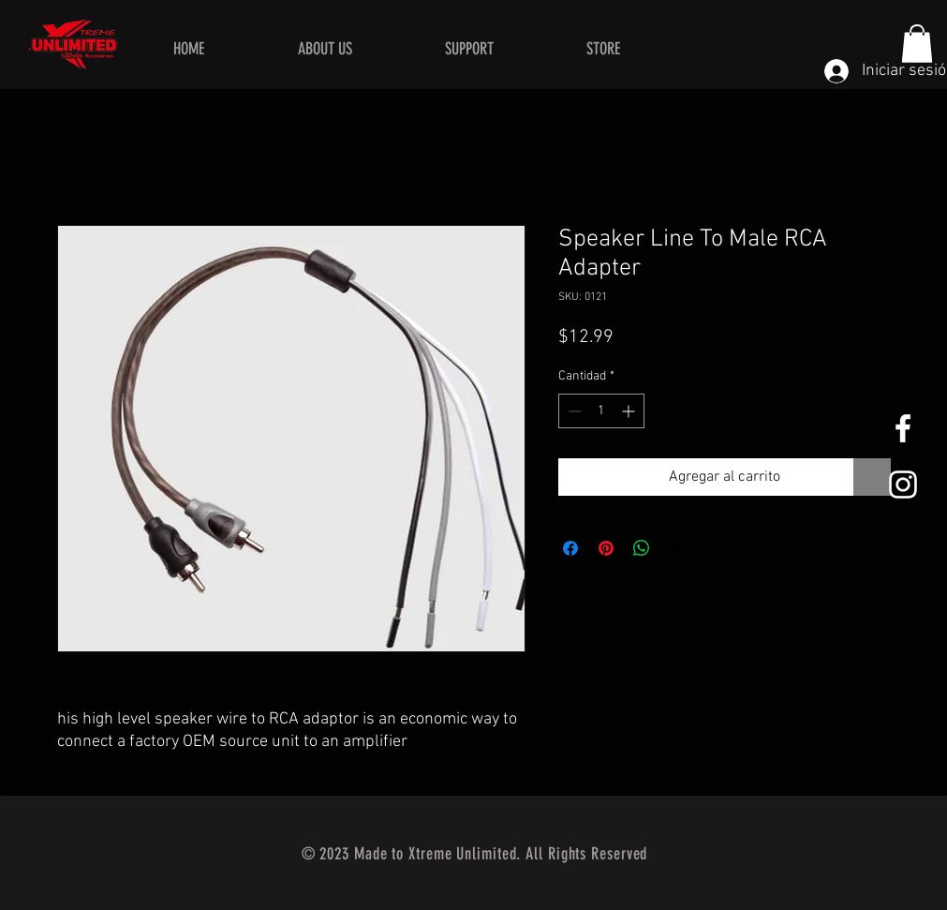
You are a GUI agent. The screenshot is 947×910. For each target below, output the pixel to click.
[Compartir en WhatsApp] (641, 548)
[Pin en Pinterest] (606, 548)
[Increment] (630, 411)
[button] (917, 43)
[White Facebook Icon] (903, 428)
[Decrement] (572, 411)
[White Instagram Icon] (903, 484)
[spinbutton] (601, 411)
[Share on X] (677, 548)
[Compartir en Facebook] (570, 548)
